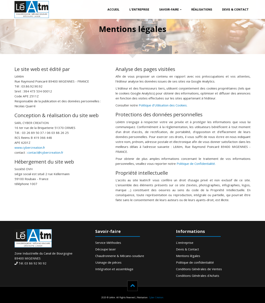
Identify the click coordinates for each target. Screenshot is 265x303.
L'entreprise (139, 9)
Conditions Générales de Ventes (199, 269)
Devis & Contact (235, 9)
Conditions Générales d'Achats (197, 276)
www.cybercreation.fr (29, 147)
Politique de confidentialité (195, 262)
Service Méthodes (108, 243)
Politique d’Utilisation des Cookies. (163, 105)
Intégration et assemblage (114, 269)
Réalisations (201, 9)
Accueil (113, 9)
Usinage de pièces (108, 262)
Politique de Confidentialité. (196, 164)
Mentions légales (188, 256)
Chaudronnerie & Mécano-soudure (119, 256)
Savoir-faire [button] (169, 9)
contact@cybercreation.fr (45, 152)
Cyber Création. (156, 297)
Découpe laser (105, 249)
